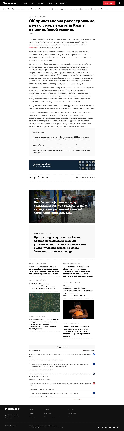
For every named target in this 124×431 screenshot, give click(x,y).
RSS (46, 409)
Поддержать (109, 3)
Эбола (31, 33)
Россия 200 (72, 413)
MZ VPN (70, 409)
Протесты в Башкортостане (40, 9)
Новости (24, 3)
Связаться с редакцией (85, 177)
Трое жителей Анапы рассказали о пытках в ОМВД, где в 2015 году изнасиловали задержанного (61, 151)
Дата (56, 3)
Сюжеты (33, 3)
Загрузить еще (62, 347)
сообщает (33, 48)
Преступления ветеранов (20, 9)
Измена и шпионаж (71, 9)
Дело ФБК (6, 9)
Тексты (49, 3)
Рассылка (47, 413)
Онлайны (41, 3)
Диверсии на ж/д (57, 9)
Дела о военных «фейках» (88, 9)
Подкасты (63, 3)
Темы (31, 409)
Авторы (32, 413)
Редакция (33, 417)
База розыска (72, 417)
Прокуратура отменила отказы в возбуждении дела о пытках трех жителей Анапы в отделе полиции (61, 144)
